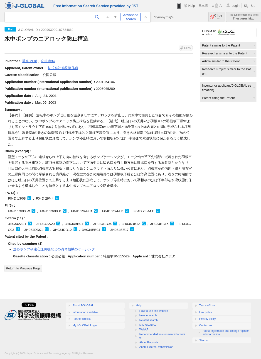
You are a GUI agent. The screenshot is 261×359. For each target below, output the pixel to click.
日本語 (203, 5)
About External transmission (156, 347)
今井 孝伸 (48, 61)
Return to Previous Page (23, 268)
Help (191, 5)
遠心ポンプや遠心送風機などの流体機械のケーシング (54, 249)
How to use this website (153, 311)
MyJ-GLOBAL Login (85, 325)
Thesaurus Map (244, 17)
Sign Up (249, 5)
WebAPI (144, 329)
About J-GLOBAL (83, 305)
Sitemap (204, 340)
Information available (85, 312)
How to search (148, 315)
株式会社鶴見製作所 (63, 68)
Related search (148, 320)
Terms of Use (207, 305)
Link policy (205, 312)
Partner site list (82, 318)
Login (235, 5)
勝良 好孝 (29, 61)
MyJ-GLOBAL (147, 324)
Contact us (205, 325)
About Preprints (148, 342)
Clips (218, 16)
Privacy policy (207, 318)
